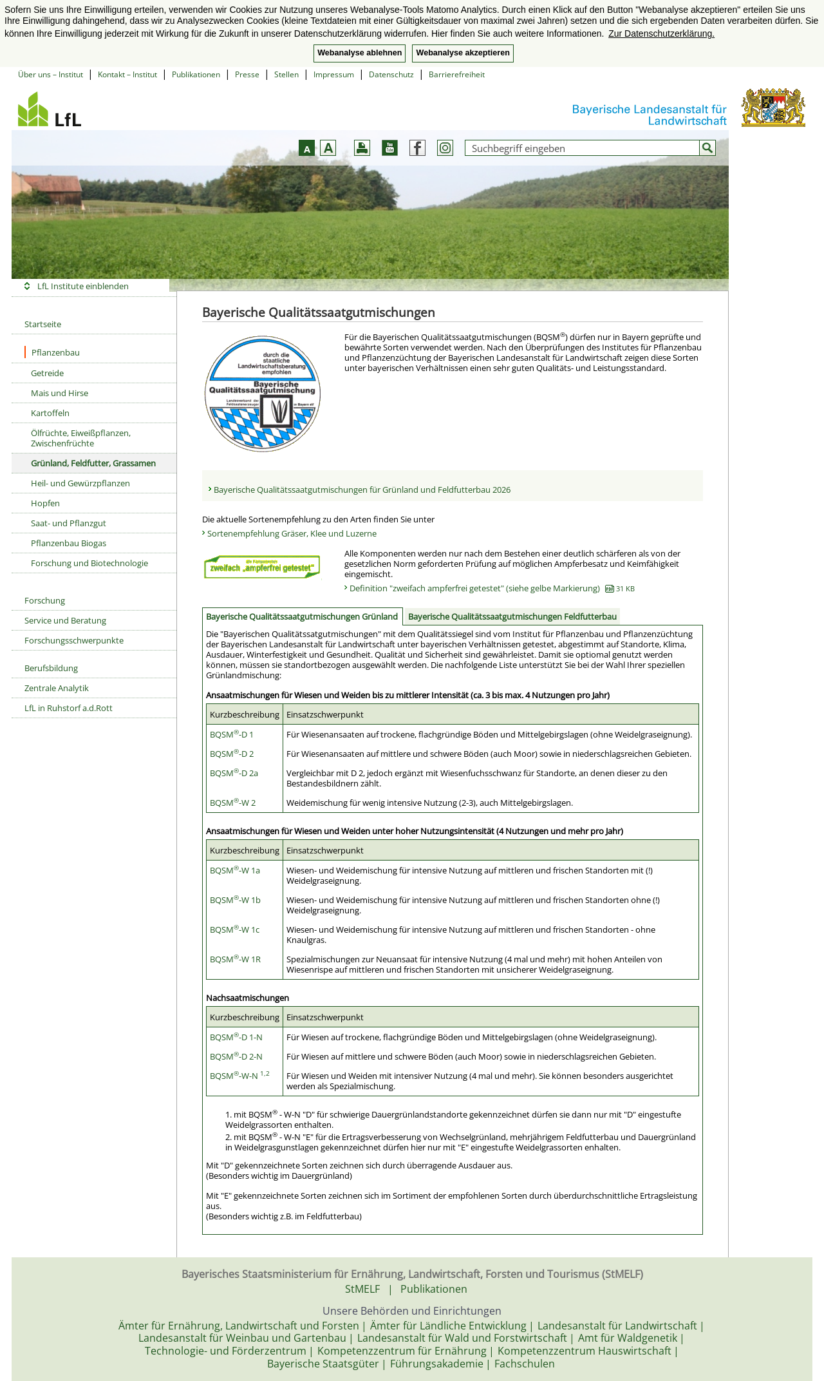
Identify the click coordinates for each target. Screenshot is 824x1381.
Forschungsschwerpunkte (74, 640)
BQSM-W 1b (235, 900)
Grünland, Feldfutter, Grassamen (93, 463)
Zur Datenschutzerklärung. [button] (661, 33)
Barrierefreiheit (457, 74)
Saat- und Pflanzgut (68, 523)
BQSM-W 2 (233, 802)
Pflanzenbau (52, 352)
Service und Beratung (65, 620)
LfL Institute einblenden (83, 286)
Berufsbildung (51, 668)
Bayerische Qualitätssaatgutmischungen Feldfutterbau (512, 616)
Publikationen (196, 74)
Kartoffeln (50, 413)
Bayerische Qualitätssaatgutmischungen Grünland (302, 616)
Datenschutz (391, 74)
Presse (247, 74)
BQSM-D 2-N (236, 1056)
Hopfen (45, 503)
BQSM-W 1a (235, 870)
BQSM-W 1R (235, 959)
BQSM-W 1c (234, 929)
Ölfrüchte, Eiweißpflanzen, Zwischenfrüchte (81, 438)
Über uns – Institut (50, 74)
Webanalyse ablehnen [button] (359, 52)
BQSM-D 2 (232, 753)
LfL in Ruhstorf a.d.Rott (68, 708)
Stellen (286, 74)
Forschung (44, 600)
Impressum (334, 74)
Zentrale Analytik (56, 688)
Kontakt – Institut (127, 74)
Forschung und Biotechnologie (89, 563)
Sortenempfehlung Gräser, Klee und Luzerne (292, 533)
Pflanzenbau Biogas (68, 543)
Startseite (42, 324)
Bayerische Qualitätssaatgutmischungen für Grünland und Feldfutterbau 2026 (362, 489)
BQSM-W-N (240, 1075)
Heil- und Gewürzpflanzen (80, 483)
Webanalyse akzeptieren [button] (462, 52)
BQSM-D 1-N (236, 1037)
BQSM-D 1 (232, 734)
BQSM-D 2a (234, 773)
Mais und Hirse (59, 393)
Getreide (47, 373)
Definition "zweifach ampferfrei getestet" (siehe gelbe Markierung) (492, 588)
